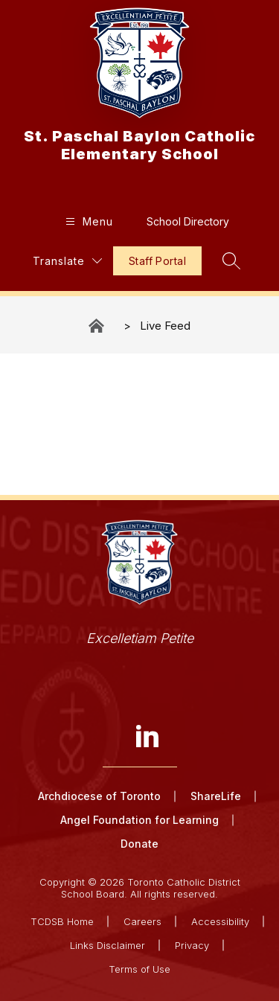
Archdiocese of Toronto (99, 796)
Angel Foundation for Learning (139, 819)
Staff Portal (157, 261)
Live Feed (165, 326)
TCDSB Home (62, 921)
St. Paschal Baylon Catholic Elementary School (97, 326)
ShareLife (215, 796)
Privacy (192, 945)
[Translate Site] (67, 261)
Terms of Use (139, 969)
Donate (139, 843)
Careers (142, 921)
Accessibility (220, 921)
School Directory (188, 221)
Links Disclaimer (107, 945)
